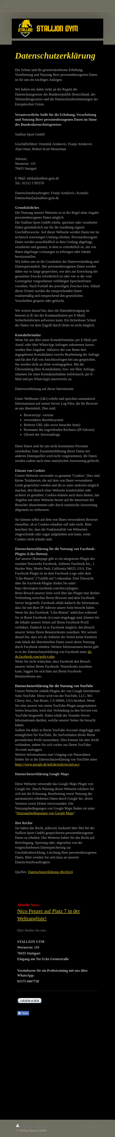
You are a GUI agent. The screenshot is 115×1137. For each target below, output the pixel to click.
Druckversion (27, 1126)
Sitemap (45, 1126)
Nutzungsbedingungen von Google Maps (45, 813)
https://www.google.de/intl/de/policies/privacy (47, 764)
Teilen (23, 1013)
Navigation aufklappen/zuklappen (57, 5)
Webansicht (92, 1126)
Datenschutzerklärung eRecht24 (50, 872)
